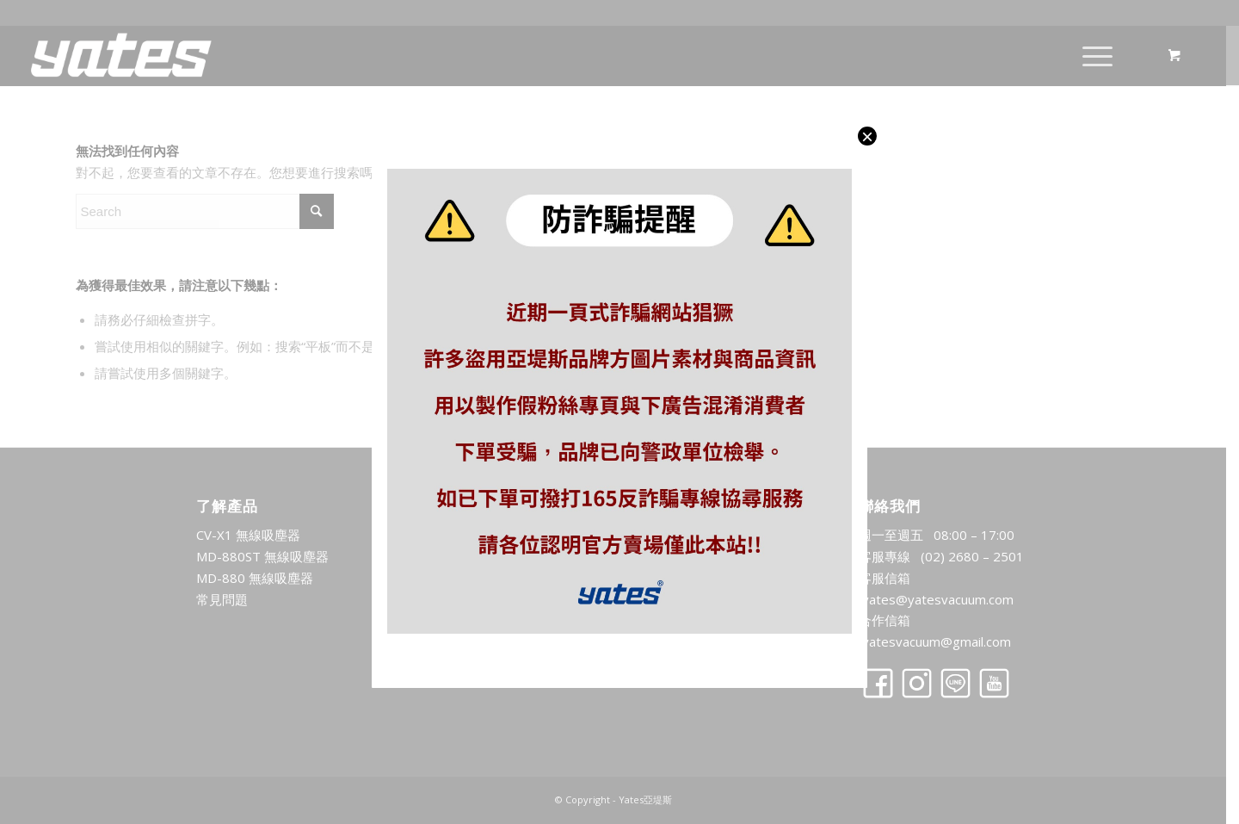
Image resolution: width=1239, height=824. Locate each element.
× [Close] (867, 136)
